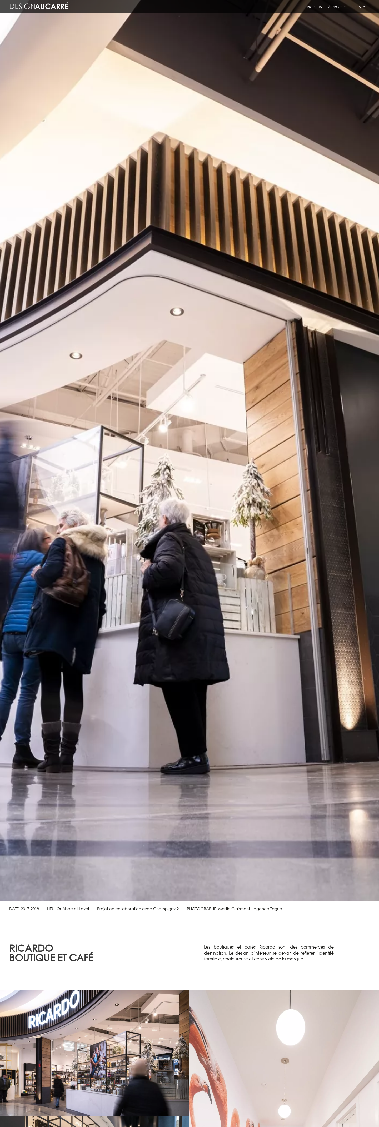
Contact (361, 6)
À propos (337, 6)
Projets (314, 6)
